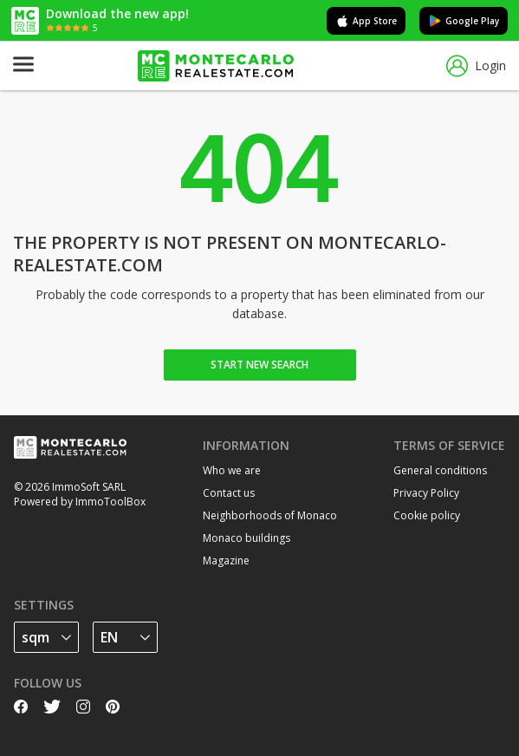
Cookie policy (426, 515)
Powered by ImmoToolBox (80, 501)
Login (476, 66)
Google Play (463, 21)
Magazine (226, 560)
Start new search (259, 364)
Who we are (232, 470)
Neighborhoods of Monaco (270, 515)
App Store (366, 21)
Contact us (229, 493)
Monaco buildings (246, 538)
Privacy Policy (426, 493)
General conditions (440, 470)
